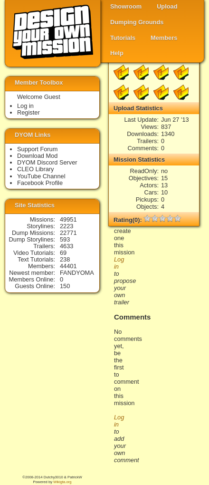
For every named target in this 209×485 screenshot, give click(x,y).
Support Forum (37, 149)
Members (164, 37)
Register (28, 112)
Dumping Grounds (136, 22)
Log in (25, 105)
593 (65, 239)
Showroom (126, 6)
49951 (68, 219)
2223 (66, 226)
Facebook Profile (40, 182)
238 (65, 259)
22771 (68, 232)
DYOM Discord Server (47, 162)
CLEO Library (35, 169)
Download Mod (37, 155)
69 (63, 252)
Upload (167, 6)
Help (117, 53)
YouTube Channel (41, 176)
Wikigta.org (62, 482)
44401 (68, 266)
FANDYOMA (77, 272)
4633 (66, 246)
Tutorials (122, 37)
